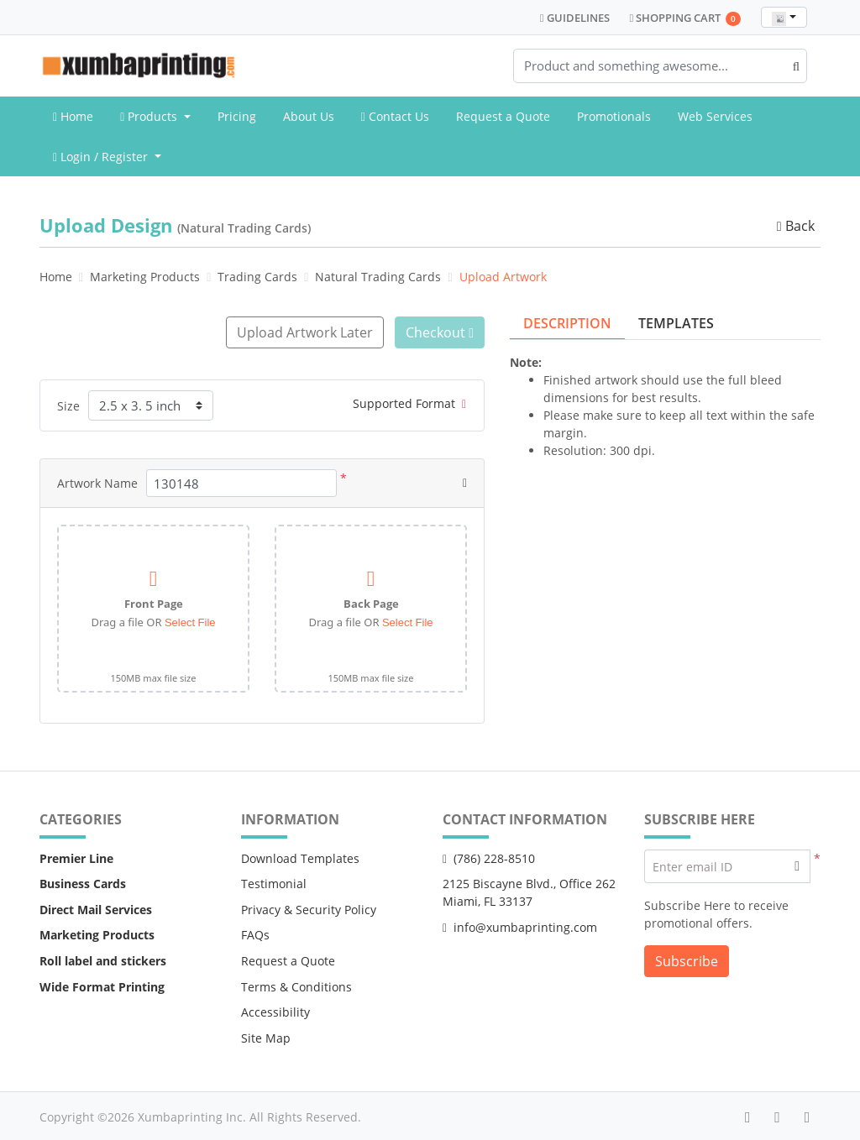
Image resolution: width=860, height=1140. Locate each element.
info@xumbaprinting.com (520, 925)
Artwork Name (97, 482)
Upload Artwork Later (302, 332)
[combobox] (784, 17)
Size (68, 404)
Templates (676, 323)
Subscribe (686, 960)
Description (567, 323)
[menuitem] (73, 117)
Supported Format (409, 403)
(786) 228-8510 (489, 857)
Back (794, 226)
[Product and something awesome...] (660, 66)
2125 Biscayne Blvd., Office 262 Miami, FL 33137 (529, 891)
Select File (190, 621)
